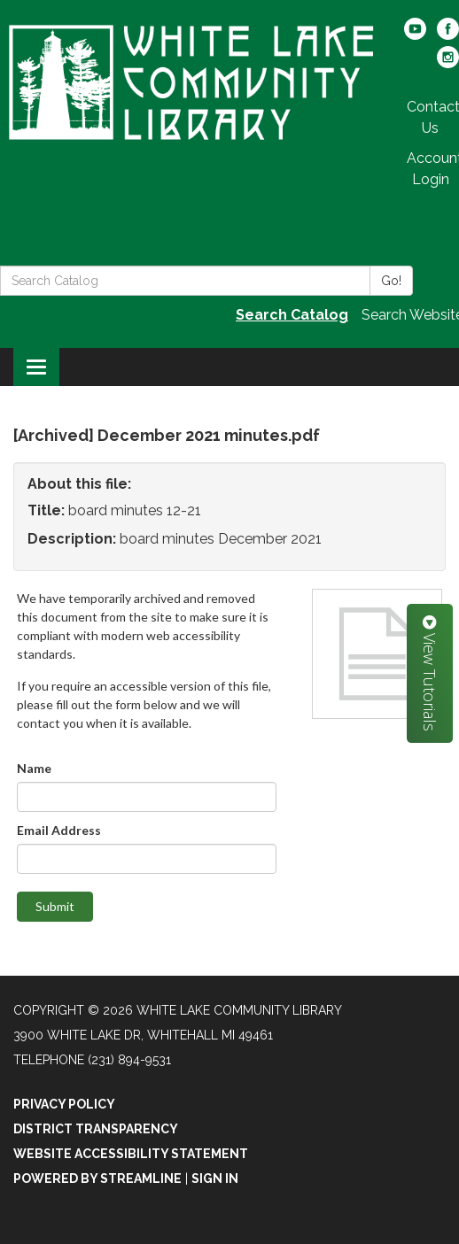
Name (34, 768)
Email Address (59, 830)
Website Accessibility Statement (130, 1154)
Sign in (214, 1178)
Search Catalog (292, 314)
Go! (391, 281)
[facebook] (448, 35)
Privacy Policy (64, 1104)
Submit (54, 906)
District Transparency (95, 1129)
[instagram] (448, 63)
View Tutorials (429, 673)
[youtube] (415, 35)
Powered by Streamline (97, 1178)
